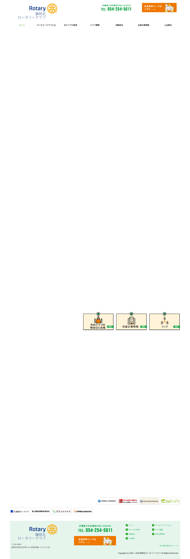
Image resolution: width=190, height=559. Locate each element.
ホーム (22, 25)
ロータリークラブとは (46, 25)
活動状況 (119, 25)
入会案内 (168, 25)
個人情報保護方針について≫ (169, 545)
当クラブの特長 (70, 25)
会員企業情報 (143, 25)
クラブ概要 (95, 25)
